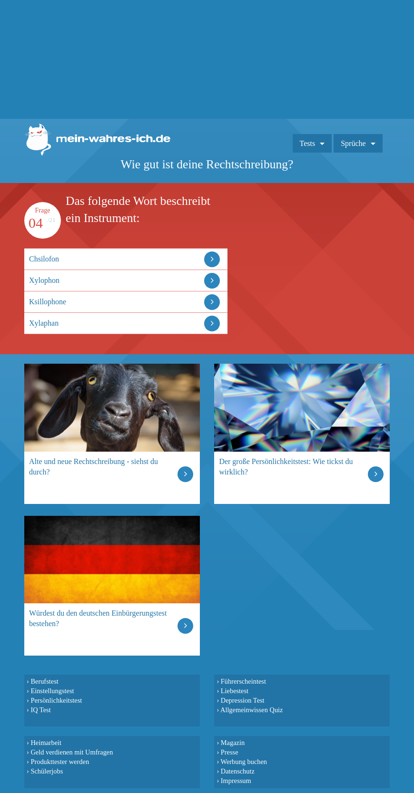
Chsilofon (44, 259)
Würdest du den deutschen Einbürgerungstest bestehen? (98, 618)
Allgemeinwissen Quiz (251, 710)
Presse (229, 752)
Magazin (233, 742)
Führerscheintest (243, 681)
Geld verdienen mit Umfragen (71, 752)
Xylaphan (44, 323)
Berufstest (44, 681)
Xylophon (44, 280)
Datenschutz (238, 771)
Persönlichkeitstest (56, 700)
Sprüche (353, 143)
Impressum (236, 780)
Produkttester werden (59, 761)
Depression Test (243, 700)
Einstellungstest (52, 691)
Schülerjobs (46, 771)
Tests (307, 143)
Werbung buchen (244, 761)
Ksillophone (47, 302)
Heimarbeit (45, 742)
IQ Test (40, 710)
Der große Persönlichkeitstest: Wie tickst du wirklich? (286, 466)
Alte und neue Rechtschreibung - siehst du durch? (93, 466)
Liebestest (234, 691)
